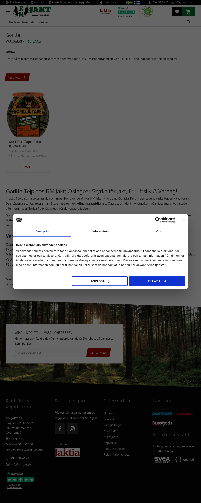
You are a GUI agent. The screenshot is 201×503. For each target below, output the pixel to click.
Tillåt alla (157, 281)
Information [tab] (100, 231)
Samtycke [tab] (42, 231)
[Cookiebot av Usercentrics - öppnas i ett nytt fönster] (158, 220)
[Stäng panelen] (183, 220)
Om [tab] (158, 231)
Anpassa (100, 281)
